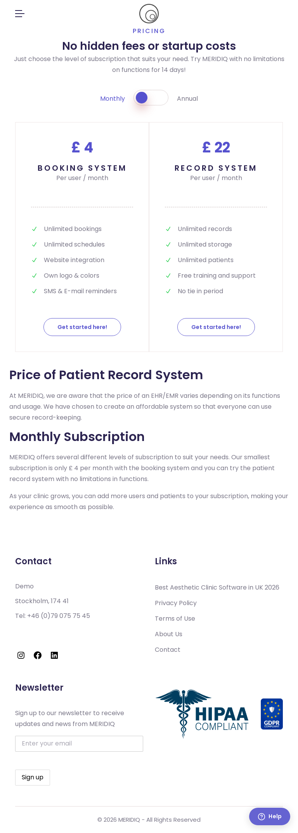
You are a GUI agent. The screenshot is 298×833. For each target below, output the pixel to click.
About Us (168, 634)
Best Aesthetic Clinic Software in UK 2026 (217, 587)
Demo (24, 586)
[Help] (269, 816)
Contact (167, 649)
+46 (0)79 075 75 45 (58, 615)
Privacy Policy (176, 602)
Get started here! (82, 327)
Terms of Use (175, 618)
